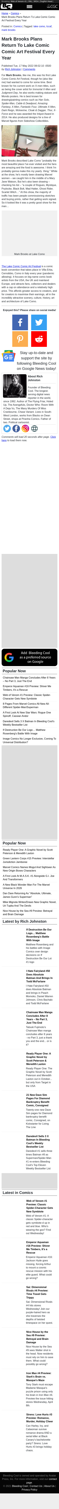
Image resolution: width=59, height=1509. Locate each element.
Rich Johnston (13, 69)
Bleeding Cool (20, 1486)
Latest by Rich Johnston (25, 921)
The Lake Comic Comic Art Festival (21, 266)
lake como (39, 26)
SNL (30, 1)
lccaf (49, 26)
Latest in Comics (18, 1192)
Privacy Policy (29, 1489)
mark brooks (8, 30)
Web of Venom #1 (19, 1)
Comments (29, 69)
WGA (36, 1)
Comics (18, 26)
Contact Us (36, 1486)
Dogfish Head (46, 1)
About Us (49, 1486)
